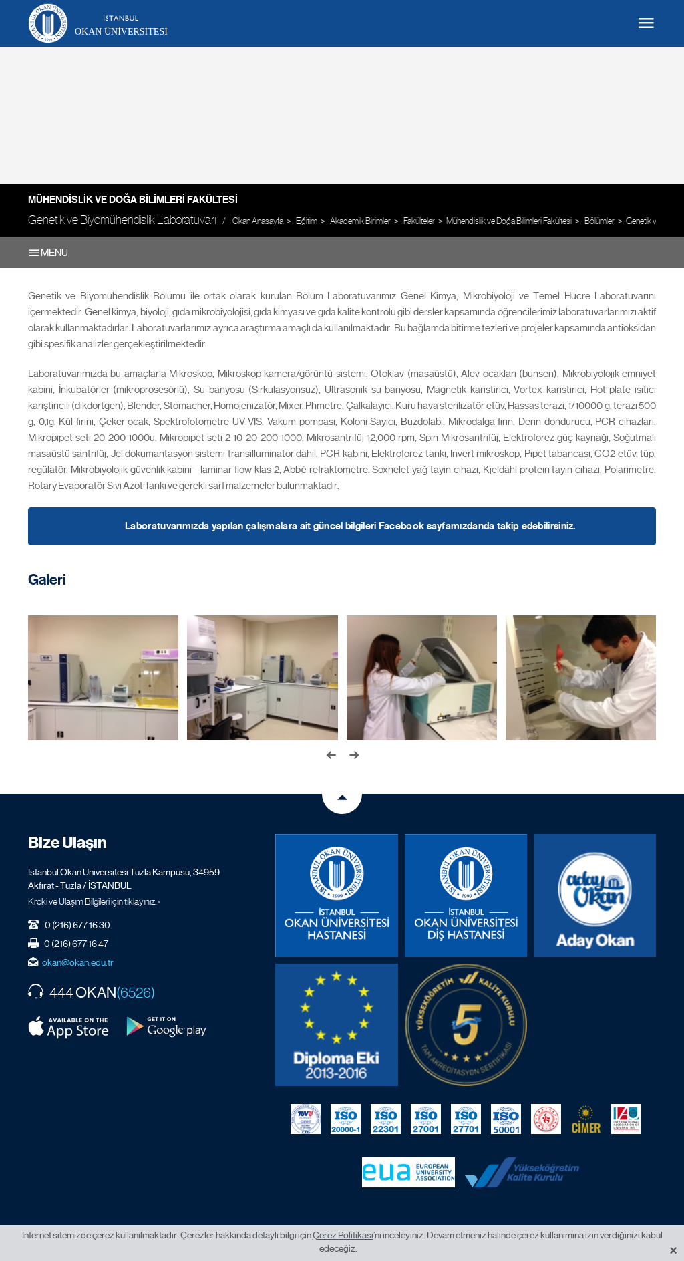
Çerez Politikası (343, 1235)
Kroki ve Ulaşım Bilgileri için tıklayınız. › (94, 901)
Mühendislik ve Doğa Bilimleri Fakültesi (133, 200)
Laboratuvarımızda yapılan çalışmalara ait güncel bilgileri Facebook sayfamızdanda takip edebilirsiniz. (350, 526)
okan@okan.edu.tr (78, 962)
